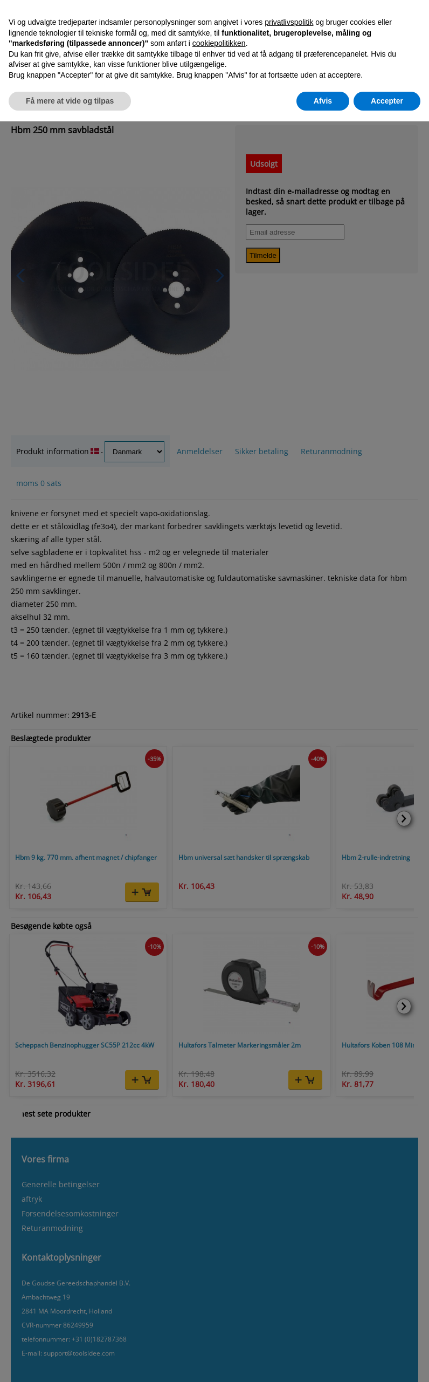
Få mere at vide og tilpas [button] (70, 101)
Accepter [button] (387, 101)
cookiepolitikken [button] (219, 43)
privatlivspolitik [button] (289, 22)
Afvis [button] (323, 101)
